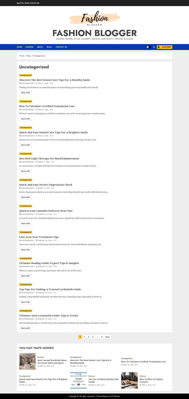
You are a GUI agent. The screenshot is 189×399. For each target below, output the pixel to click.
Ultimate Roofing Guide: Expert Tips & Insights (49, 263)
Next (108, 337)
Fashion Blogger (94, 33)
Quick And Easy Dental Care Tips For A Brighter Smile (53, 132)
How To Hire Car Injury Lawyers (151, 380)
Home (19, 47)
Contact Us (61, 47)
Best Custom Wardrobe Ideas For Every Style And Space (52, 361)
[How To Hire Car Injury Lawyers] (129, 380)
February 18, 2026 (45, 293)
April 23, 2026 (45, 366)
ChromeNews (102, 396)
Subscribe (164, 47)
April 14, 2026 (43, 83)
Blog (49, 47)
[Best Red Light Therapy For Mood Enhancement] (94, 154)
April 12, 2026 (43, 136)
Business (41, 357)
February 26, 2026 (45, 214)
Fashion (29, 47)
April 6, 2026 (147, 385)
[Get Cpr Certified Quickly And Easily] (78, 380)
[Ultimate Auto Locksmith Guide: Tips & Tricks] (94, 311)
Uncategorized (25, 75)
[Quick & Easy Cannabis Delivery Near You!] (94, 206)
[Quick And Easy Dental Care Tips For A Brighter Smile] (94, 128)
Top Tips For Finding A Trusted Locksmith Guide (50, 289)
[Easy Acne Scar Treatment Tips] (94, 232)
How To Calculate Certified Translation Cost (46, 106)
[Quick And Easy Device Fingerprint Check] (94, 180)
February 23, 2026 (45, 267)
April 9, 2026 (95, 385)
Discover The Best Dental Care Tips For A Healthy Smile (54, 80)
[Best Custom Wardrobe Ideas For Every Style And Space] (27, 361)
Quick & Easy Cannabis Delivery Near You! (46, 210)
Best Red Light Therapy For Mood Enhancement (49, 158)
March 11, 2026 (44, 162)
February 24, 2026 (45, 241)
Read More (25, 93)
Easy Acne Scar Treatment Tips (39, 237)
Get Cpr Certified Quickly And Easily (104, 380)
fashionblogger (27, 83)
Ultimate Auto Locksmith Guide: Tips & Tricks (48, 315)
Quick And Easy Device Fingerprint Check (45, 184)
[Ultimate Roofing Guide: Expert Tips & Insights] (94, 258)
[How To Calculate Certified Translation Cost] (94, 101)
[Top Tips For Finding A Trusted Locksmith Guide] (94, 284)
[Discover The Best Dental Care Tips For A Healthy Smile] (94, 75)
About (40, 47)
